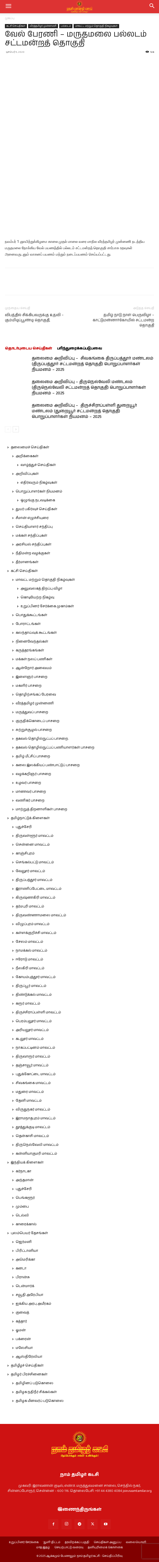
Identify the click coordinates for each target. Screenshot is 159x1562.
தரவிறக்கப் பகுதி (77, 1542)
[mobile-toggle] (8, 6)
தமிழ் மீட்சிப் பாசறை (33, 756)
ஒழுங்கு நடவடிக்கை (38, 500)
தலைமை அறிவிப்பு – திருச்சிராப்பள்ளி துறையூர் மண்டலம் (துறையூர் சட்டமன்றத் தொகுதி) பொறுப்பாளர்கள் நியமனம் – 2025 (84, 411)
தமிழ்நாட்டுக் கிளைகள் (30, 818)
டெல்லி (22, 1215)
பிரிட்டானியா (27, 1250)
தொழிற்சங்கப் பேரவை (36, 694)
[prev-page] (8, 429)
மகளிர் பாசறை (29, 685)
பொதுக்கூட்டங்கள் (31, 615)
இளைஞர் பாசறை (31, 677)
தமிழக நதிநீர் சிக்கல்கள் (36, 1392)
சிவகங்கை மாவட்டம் (33, 1083)
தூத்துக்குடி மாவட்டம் (33, 1127)
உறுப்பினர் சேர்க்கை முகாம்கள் (47, 606)
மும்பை (22, 1206)
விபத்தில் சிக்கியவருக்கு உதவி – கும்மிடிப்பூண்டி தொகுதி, (34, 317)
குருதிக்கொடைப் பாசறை (37, 721)
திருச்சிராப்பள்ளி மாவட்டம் (38, 1012)
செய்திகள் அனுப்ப (107, 1542)
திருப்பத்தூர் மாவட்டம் (34, 880)
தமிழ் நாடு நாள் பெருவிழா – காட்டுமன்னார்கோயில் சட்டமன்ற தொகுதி (123, 320)
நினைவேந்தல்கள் (32, 641)
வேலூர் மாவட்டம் (30, 871)
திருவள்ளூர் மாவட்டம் (34, 836)
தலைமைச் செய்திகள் (30, 447)
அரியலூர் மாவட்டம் (32, 1030)
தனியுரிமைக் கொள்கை (105, 1547)
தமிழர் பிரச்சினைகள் (29, 1374)
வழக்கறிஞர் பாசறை (33, 774)
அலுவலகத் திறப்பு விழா (41, 588)
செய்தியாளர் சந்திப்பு (34, 526)
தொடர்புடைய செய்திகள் (28, 348)
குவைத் (22, 1312)
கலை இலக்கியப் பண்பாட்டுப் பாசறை (48, 765)
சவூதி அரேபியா (29, 1295)
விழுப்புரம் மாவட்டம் (32, 924)
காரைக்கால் (26, 1224)
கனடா (21, 1268)
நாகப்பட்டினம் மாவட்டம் (35, 1047)
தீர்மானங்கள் (27, 562)
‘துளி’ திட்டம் (51, 1542)
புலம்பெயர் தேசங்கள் (29, 1233)
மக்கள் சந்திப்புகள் (31, 535)
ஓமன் (21, 1330)
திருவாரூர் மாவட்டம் (33, 1056)
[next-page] (16, 429)
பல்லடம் (66, 26)
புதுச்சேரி (24, 827)
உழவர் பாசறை (28, 783)
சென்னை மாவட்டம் (33, 844)
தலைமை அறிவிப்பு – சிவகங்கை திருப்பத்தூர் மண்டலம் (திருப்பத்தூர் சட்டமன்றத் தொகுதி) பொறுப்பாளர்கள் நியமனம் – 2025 (92, 364)
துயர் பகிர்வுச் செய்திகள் (36, 509)
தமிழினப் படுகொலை (34, 1383)
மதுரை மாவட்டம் (30, 1092)
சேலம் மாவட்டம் (29, 941)
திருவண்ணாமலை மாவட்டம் (41, 915)
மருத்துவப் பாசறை (32, 712)
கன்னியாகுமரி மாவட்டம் (36, 1153)
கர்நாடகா (23, 1171)
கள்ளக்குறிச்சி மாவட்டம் (36, 933)
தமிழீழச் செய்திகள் (27, 1365)
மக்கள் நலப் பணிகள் (34, 659)
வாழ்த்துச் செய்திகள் (38, 465)
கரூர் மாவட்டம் (28, 1003)
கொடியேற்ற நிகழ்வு (37, 597)
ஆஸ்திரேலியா (29, 1356)
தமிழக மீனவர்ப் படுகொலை (40, 1401)
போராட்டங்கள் (28, 624)
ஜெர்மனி (24, 1242)
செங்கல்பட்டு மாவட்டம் (35, 862)
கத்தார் (21, 1321)
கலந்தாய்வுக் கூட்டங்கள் (36, 632)
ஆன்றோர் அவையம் (34, 668)
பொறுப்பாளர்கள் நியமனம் (39, 491)
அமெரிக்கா (25, 1259)
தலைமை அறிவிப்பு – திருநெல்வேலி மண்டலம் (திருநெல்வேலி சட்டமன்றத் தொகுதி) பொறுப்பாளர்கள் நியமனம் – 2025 (89, 387)
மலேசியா (24, 1348)
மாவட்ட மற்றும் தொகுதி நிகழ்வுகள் (96, 26)
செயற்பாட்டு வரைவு (68, 1547)
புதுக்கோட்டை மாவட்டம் (36, 1074)
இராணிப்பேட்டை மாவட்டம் (38, 888)
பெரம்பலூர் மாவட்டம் (34, 1021)
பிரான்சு (23, 1277)
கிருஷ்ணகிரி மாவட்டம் (35, 897)
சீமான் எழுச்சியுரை (32, 518)
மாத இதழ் (43, 1547)
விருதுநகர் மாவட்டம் (33, 1109)
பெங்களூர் (25, 1198)
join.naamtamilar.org (137, 1491)
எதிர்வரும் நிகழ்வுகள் (39, 482)
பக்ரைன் (23, 1339)
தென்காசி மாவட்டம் (32, 1136)
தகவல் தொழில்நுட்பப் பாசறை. (42, 738)
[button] (152, 6)
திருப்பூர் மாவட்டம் (31, 986)
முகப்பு (9, 18)
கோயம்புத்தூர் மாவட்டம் (36, 977)
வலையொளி (136, 1542)
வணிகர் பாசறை (30, 800)
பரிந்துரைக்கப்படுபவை (79, 348)
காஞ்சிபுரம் (25, 853)
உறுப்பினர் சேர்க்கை (24, 1542)
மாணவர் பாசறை (31, 791)
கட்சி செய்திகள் (15, 26)
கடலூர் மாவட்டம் (30, 1039)
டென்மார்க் (25, 1286)
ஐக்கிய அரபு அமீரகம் (33, 1303)
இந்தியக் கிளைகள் (27, 1162)
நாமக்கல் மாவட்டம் (31, 950)
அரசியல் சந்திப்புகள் (33, 544)
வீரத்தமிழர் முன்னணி (43, 26)
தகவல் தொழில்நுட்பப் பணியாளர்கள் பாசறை (55, 747)
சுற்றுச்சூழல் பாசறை (34, 730)
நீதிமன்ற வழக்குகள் (33, 553)
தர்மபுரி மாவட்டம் (30, 906)
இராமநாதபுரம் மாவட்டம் (36, 1118)
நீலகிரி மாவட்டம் (30, 968)
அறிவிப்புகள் (27, 474)
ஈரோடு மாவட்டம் (29, 959)
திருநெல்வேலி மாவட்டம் (37, 1145)
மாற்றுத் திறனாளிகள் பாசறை (41, 809)
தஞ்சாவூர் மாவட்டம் (32, 1065)
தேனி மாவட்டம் (29, 1100)
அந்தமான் (25, 1180)
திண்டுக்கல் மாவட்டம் (34, 994)
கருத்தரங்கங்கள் (30, 650)
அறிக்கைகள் (27, 456)
